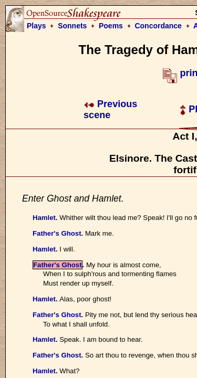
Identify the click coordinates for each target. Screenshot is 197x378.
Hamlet (44, 218)
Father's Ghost (57, 233)
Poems (111, 26)
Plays (36, 26)
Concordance (157, 26)
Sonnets (72, 26)
